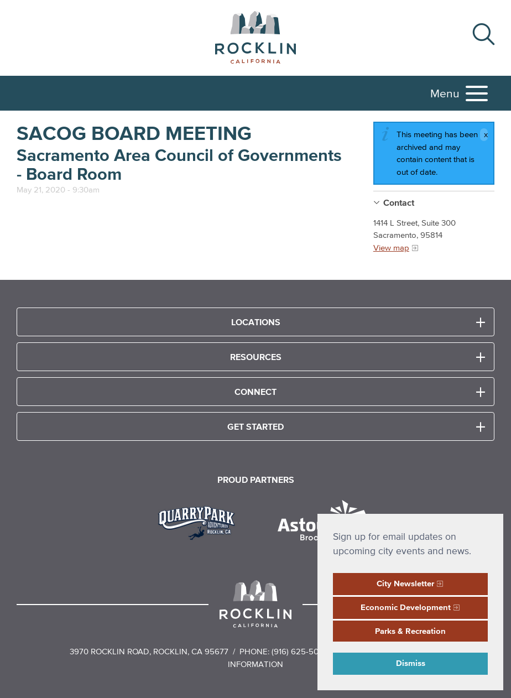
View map (391, 247)
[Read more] (200, 521)
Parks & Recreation (410, 631)
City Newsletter (405, 583)
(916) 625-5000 (300, 651)
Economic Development (406, 607)
